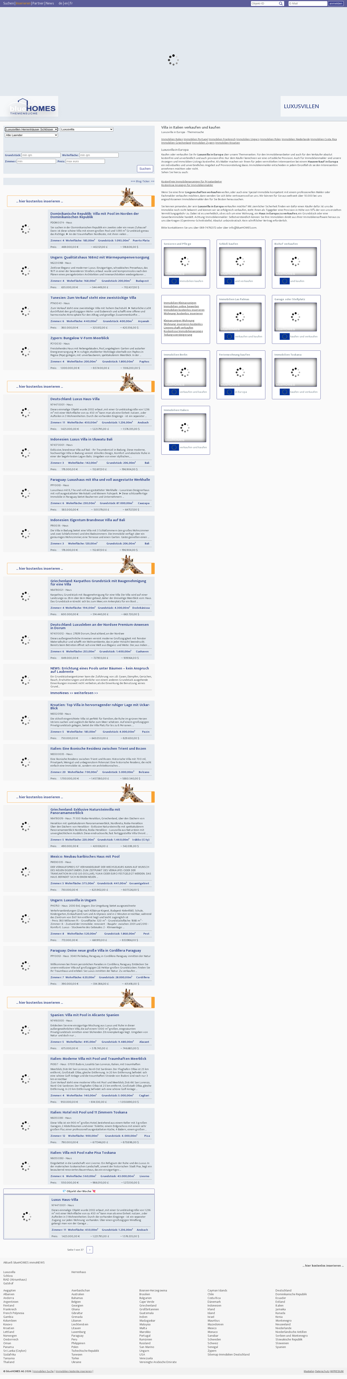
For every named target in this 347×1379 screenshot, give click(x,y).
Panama (8, 1351)
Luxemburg (78, 1336)
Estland (280, 1306)
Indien (143, 1321)
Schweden (214, 1343)
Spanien (281, 1351)
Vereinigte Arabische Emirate (158, 1366)
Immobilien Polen (270, 139)
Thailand (8, 1366)
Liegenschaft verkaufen (178, 327)
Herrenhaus (78, 1276)
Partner (38, 3)
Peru (74, 1343)
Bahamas (77, 1302)
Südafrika (9, 1358)
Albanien (8, 1298)
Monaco (213, 1336)
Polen (75, 1351)
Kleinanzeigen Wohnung (179, 320)
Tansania (9, 1362)
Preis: (61, 161)
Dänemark (214, 1306)
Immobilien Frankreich (222, 139)
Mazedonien (216, 1328)
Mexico (212, 1332)
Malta (143, 1332)
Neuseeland (283, 1328)
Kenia (279, 1321)
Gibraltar (77, 1317)
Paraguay (77, 1339)
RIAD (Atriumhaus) (15, 1283)
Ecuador (281, 1302)
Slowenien (282, 1347)
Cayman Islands (217, 1294)
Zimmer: (10, 161)
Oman (7, 1347)
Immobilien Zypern (203, 142)
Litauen (76, 1332)
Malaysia (144, 1328)
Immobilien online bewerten (181, 306)
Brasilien (144, 1298)
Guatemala (146, 1317)
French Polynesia (13, 1317)
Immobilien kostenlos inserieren (184, 309)
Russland (144, 1347)
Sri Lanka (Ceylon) (14, 1354)
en (66, 3)
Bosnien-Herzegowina (153, 1294)
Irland (211, 1313)
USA (142, 1358)
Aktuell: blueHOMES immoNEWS (24, 1266)
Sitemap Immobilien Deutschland (229, 1358)
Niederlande (283, 1332)
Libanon (76, 1324)
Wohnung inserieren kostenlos (183, 324)
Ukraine (76, 1366)
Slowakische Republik (289, 1343)
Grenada (77, 1321)
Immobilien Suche (43, 1375)
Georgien (77, 1309)
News (50, 3)
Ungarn (144, 1354)
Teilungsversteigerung (178, 334)
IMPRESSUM (337, 1375)
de (60, 3)
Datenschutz (322, 1375)
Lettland (8, 1336)
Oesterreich (10, 1343)
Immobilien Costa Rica (323, 139)
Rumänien (145, 1343)
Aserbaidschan (80, 1294)
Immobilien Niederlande (296, 139)
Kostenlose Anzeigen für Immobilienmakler (187, 185)
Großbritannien (149, 1313)
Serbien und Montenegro (292, 1339)
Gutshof (8, 1287)
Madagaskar (147, 1324)
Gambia (8, 1321)
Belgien (76, 1306)
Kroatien (8, 1332)
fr (71, 3)
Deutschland (283, 1294)
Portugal (144, 1339)
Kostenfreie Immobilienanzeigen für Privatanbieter (191, 181)
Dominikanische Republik (291, 1298)
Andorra (8, 1302)
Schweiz (213, 1347)
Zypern (212, 1354)
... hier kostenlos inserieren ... (80, 201)
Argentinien (10, 1306)
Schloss (8, 1280)
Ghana (75, 1313)
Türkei (75, 1362)
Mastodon (309, 1375)
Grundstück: (13, 155)
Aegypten (9, 1294)
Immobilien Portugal (196, 139)
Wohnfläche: (70, 155)
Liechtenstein (79, 1328)
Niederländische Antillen (291, 1336)
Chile (211, 1298)
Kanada (280, 1317)
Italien (279, 1309)
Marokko (144, 1336)
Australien (77, 1298)
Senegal (213, 1351)
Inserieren (23, 3)
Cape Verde (146, 1306)
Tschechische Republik (85, 1354)
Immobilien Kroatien (227, 142)
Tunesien (77, 1358)
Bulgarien (145, 1302)
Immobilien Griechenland (176, 142)
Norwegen (10, 1339)
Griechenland (147, 1309)
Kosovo (7, 1328)
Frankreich (10, 1313)
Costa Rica (214, 1302)
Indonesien (214, 1309)
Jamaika (281, 1313)
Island (211, 1317)
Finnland (8, 1309)
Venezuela (146, 1362)
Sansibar (213, 1339)
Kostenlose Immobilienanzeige (183, 331)
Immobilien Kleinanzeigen (180, 302)
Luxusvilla (9, 1276)
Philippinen (78, 1347)
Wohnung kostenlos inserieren (183, 313)
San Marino (146, 1351)
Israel (211, 1321)
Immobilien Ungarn (248, 139)
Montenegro (283, 1324)
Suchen (8, 3)
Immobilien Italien (172, 139)
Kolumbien (10, 1324)
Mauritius (214, 1324)
